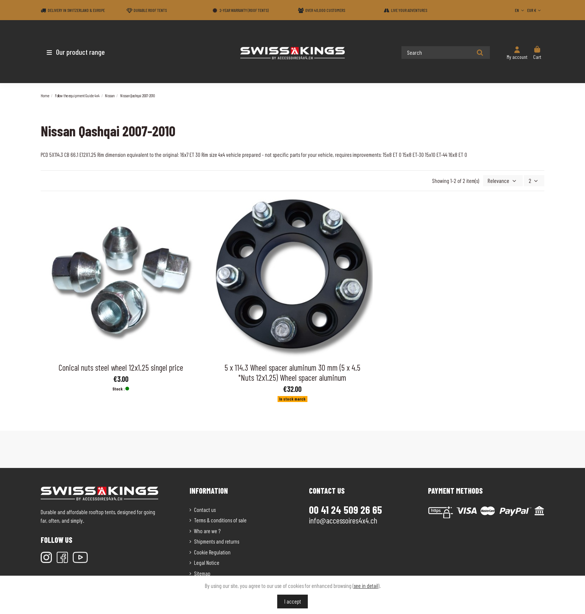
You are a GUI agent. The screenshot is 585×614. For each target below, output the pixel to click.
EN (520, 10)
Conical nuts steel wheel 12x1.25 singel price (121, 366)
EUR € (534, 10)
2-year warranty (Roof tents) (244, 10)
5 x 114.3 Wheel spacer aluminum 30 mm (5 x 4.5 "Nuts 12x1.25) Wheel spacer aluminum (292, 371)
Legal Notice (206, 561)
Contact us (205, 509)
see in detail (366, 585)
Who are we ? (207, 530)
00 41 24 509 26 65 (345, 509)
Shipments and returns (216, 540)
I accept (292, 601)
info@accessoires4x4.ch (343, 519)
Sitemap (202, 572)
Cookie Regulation (212, 551)
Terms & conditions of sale (220, 519)
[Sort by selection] (504, 180)
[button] (84, 52)
